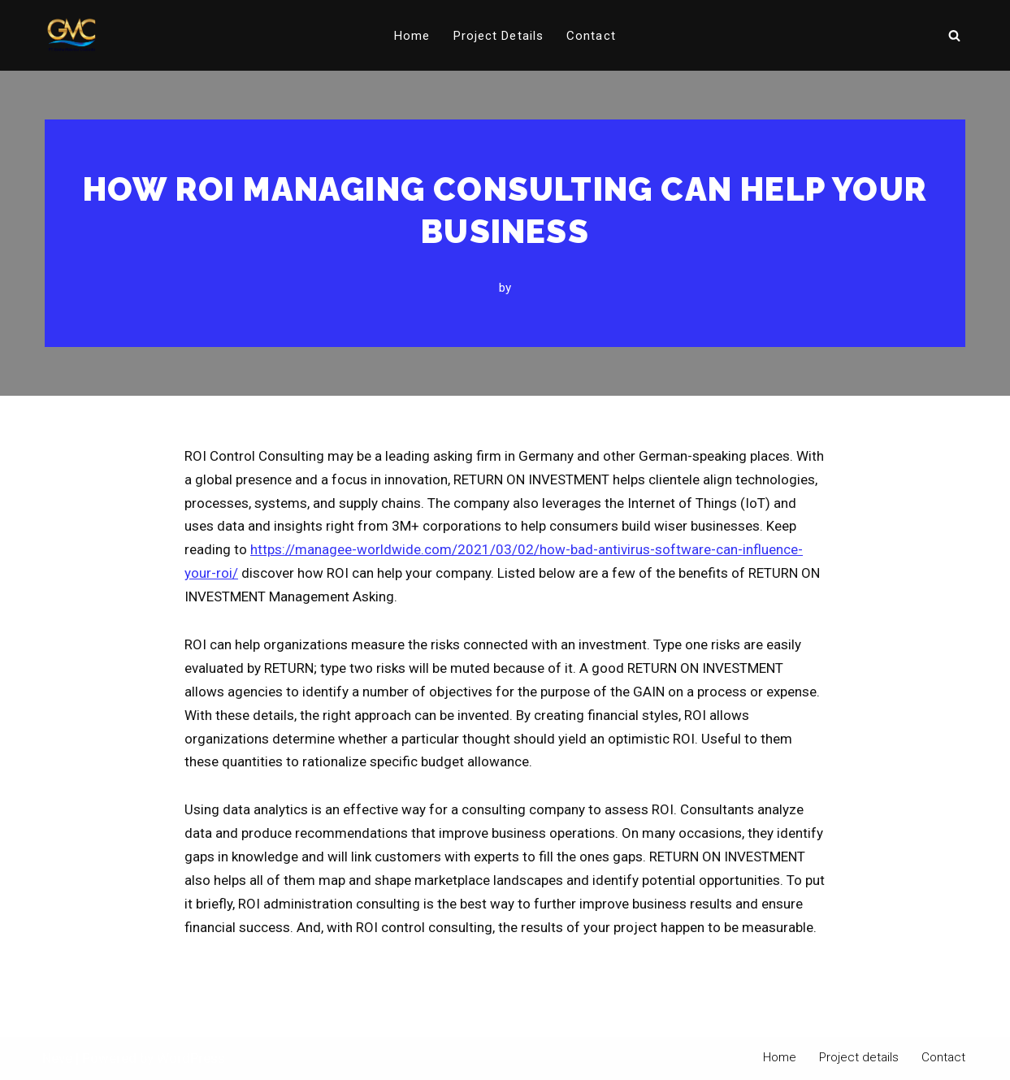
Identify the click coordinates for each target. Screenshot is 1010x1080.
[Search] (954, 35)
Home (412, 35)
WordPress (191, 1058)
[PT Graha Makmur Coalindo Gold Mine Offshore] (71, 35)
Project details (498, 35)
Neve (57, 1058)
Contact (591, 35)
